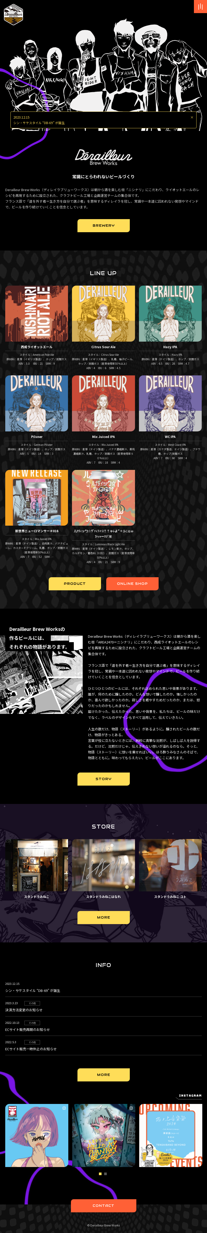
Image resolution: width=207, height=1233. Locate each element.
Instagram (190, 1095)
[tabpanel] (38, 1135)
